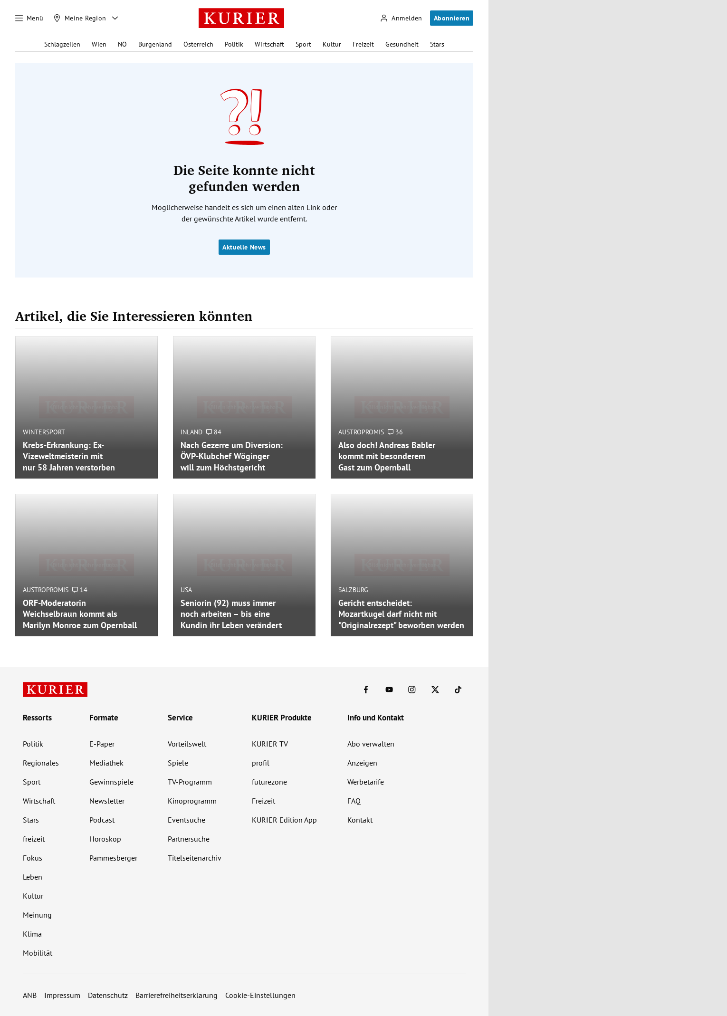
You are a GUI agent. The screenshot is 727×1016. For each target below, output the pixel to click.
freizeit (34, 838)
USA (186, 590)
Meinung (37, 915)
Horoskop (105, 838)
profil (260, 762)
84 (213, 432)
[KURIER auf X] (435, 689)
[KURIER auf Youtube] (389, 689)
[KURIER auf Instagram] (412, 689)
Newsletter (106, 800)
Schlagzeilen (62, 44)
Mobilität (37, 953)
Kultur (332, 44)
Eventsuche (186, 819)
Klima (32, 934)
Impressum (62, 995)
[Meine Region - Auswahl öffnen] (115, 18)
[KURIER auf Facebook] (365, 689)
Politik (234, 44)
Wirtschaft (269, 44)
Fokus (32, 858)
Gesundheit (402, 44)
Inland (191, 432)
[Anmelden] (401, 18)
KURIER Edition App (284, 819)
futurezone (269, 781)
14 (79, 590)
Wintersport (44, 432)
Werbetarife (365, 781)
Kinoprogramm (192, 800)
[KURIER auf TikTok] (458, 689)
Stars (437, 44)
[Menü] (29, 18)
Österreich (198, 44)
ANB (30, 995)
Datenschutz (108, 995)
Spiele (178, 762)
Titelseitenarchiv (194, 858)
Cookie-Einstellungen (260, 995)
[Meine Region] (79, 18)
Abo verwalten (370, 743)
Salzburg (353, 590)
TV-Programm (190, 781)
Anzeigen (362, 762)
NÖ (122, 44)
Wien (99, 44)
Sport (303, 44)
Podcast (102, 819)
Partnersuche (189, 838)
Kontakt (360, 819)
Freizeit (363, 44)
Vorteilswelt (187, 743)
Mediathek (106, 762)
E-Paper (102, 743)
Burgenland (155, 44)
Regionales (41, 762)
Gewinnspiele (111, 781)
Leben (32, 877)
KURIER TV (270, 743)
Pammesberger (113, 858)
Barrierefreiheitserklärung (176, 995)
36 (395, 432)
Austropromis (361, 432)
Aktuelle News (244, 247)
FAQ (354, 800)
